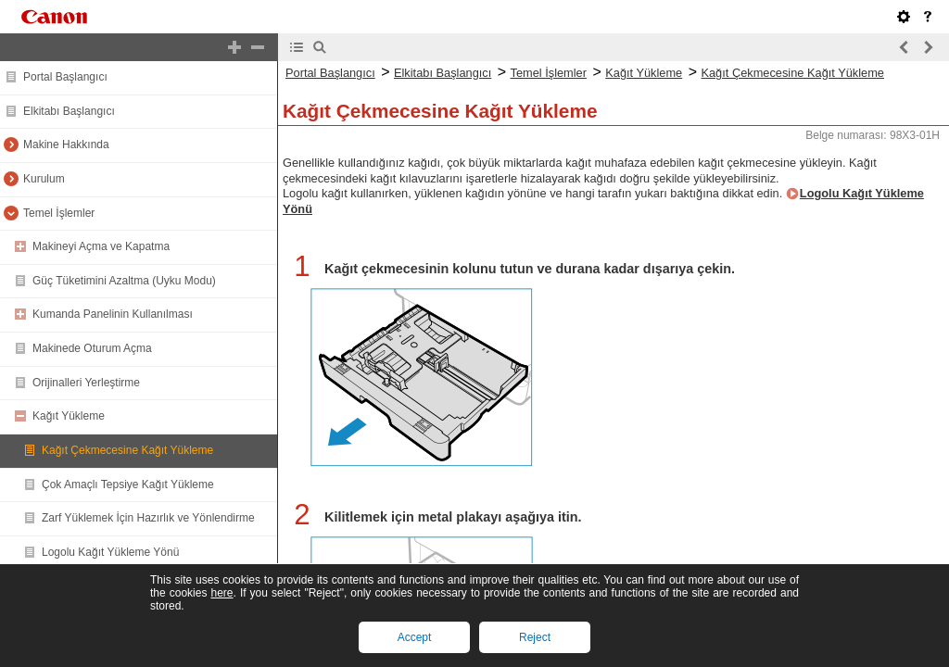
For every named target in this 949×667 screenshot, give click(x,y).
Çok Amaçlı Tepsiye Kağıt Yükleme (128, 484)
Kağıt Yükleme (68, 415)
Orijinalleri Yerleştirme (86, 382)
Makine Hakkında (66, 144)
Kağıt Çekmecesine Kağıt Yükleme (127, 450)
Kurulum (44, 178)
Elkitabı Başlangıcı (69, 111)
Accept (415, 637)
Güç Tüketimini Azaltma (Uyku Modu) (124, 280)
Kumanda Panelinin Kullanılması (112, 314)
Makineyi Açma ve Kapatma (101, 246)
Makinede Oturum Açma (92, 348)
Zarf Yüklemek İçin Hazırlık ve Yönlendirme (148, 517)
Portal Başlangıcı (65, 76)
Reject (534, 637)
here (221, 592)
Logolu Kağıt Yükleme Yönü (110, 552)
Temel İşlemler (59, 213)
